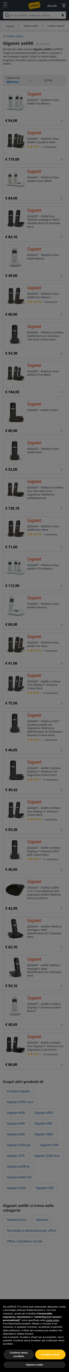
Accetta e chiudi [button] (50, 1363)
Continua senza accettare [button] (19, 1363)
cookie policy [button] (52, 1329)
